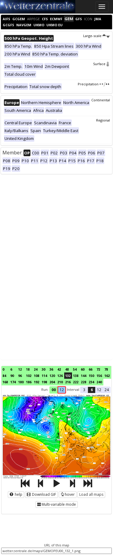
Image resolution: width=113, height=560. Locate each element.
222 (75, 382)
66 (90, 369)
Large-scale (96, 35)
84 (4, 375)
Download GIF (41, 494)
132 (68, 375)
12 (20, 369)
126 (60, 375)
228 (83, 382)
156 (99, 375)
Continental (100, 100)
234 (91, 382)
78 (106, 369)
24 (35, 369)
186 (28, 382)
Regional (103, 120)
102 (28, 375)
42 (59, 369)
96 (20, 375)
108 (36, 375)
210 (60, 382)
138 (75, 375)
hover (68, 494)
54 (75, 369)
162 (107, 375)
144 (83, 375)
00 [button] (54, 389)
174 (13, 382)
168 (5, 382)
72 (98, 369)
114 (44, 375)
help (16, 494)
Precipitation (94, 84)
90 (12, 375)
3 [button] (84, 389)
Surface (101, 64)
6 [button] (92, 389)
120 (52, 375)
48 (67, 369)
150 (91, 375)
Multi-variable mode (56, 504)
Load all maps (91, 494)
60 (82, 369)
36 (51, 369)
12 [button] (62, 389)
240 (99, 382)
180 (21, 382)
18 (28, 369)
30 (43, 369)
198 (44, 382)
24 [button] (107, 389)
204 (52, 382)
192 (36, 382)
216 (68, 382)
